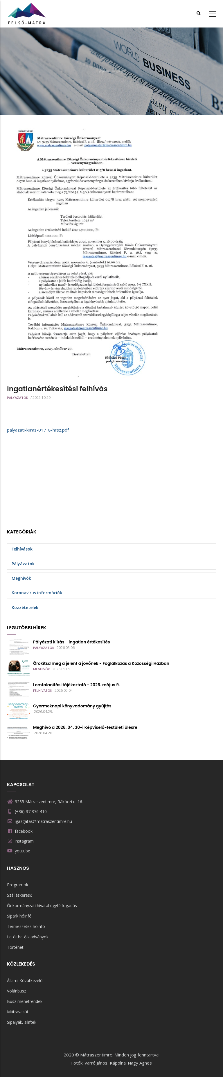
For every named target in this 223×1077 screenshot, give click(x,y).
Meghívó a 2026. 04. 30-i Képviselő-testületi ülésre (85, 727)
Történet (15, 947)
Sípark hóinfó (19, 916)
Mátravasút (17, 1011)
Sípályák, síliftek (21, 1022)
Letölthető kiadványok (27, 937)
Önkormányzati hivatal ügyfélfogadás (42, 905)
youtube (22, 851)
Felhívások (22, 549)
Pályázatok (17, 397)
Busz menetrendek (24, 1001)
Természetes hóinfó (26, 926)
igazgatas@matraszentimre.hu (39, 821)
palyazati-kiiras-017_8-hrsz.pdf (38, 430)
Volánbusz (16, 991)
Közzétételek (25, 607)
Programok (17, 884)
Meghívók (21, 578)
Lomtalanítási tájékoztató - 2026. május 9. (76, 685)
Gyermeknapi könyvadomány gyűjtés (72, 706)
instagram (24, 841)
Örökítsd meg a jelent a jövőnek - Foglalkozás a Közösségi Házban (101, 663)
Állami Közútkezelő (24, 980)
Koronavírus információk (37, 592)
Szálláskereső (19, 895)
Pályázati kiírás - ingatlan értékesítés (71, 642)
